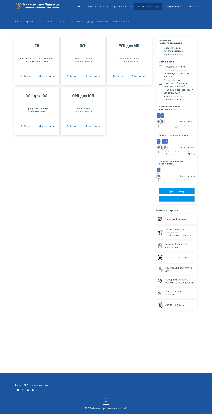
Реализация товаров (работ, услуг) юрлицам (178, 91)
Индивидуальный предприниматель (173, 49)
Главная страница (25, 21)
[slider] (158, 121)
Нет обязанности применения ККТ (173, 98)
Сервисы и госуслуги (56, 21)
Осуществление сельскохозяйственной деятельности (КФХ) (176, 83)
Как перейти (46, 76)
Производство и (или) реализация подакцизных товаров (177, 73)
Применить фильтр (176, 191)
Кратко (26, 76)
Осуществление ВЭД (175, 66)
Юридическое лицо (174, 54)
